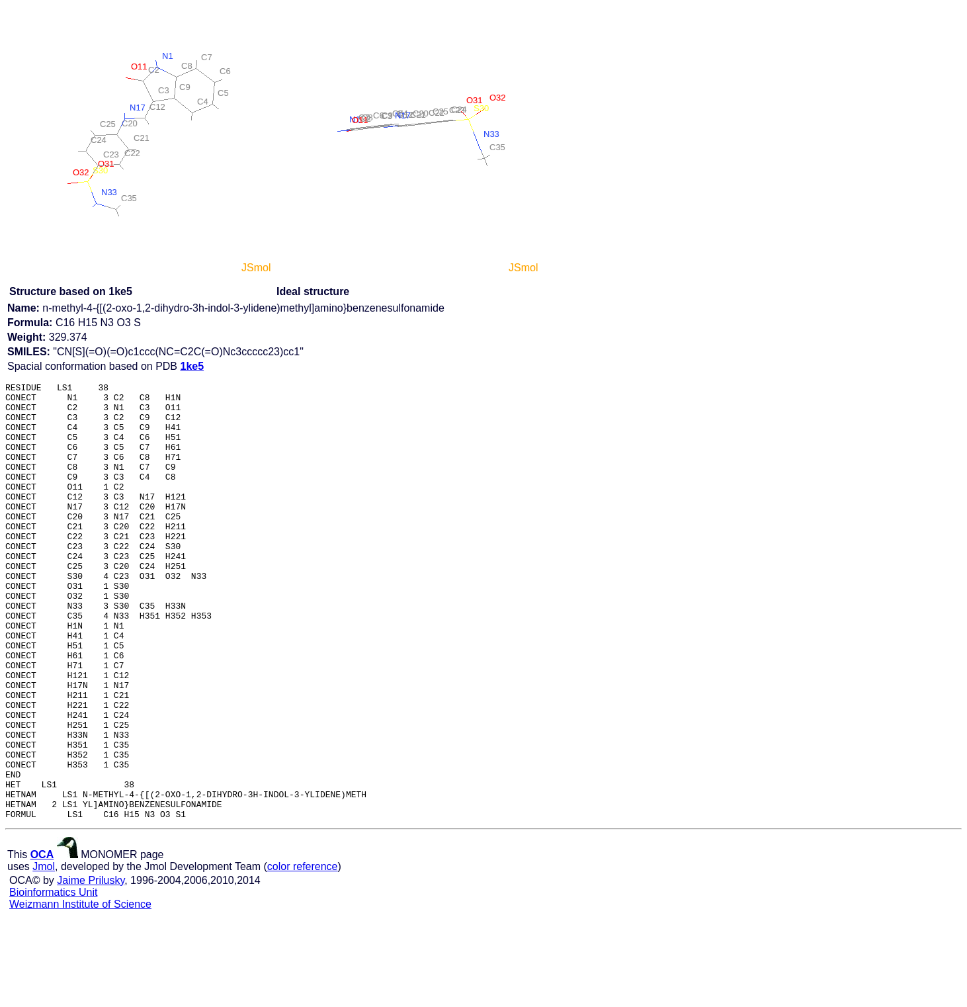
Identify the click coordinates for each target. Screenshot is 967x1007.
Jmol (43, 953)
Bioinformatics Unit (53, 979)
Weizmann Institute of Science (80, 991)
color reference (302, 953)
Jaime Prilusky (90, 967)
